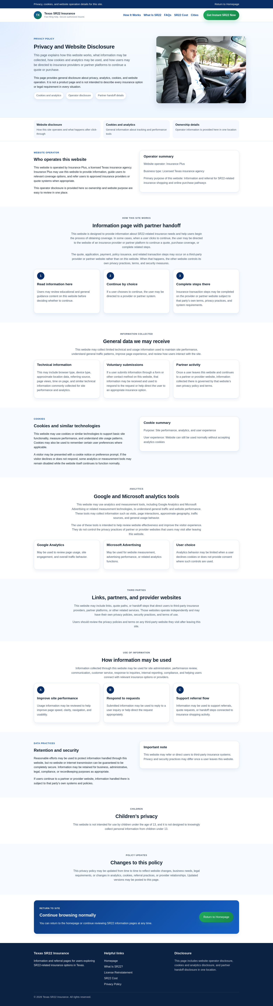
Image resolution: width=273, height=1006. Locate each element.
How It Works (132, 15)
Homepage (111, 960)
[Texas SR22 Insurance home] (59, 15)
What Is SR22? (113, 966)
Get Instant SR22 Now (221, 15)
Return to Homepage (227, 4)
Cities (194, 15)
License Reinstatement (118, 972)
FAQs (167, 15)
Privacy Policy (113, 984)
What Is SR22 (152, 15)
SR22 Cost (181, 15)
